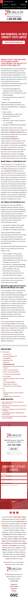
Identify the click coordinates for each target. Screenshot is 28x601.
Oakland (23, 517)
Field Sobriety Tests (9, 364)
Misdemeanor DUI (8, 360)
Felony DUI (6, 362)
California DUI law (7, 149)
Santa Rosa (5, 525)
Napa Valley (20, 521)
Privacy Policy (14, 586)
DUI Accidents (7, 376)
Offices (23, 4)
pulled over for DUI (10, 171)
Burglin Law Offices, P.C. (17, 132)
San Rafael (17, 517)
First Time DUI (7, 354)
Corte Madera (6, 534)
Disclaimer (14, 588)
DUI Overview (5, 352)
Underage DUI (7, 358)
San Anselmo (13, 545)
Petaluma (7, 543)
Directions (13, 449)
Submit (13, 502)
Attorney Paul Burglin (11, 138)
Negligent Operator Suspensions (12, 396)
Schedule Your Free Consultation (14, 42)
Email (14, 4)
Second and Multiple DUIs (10, 356)
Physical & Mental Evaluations (12, 374)
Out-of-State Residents (9, 382)
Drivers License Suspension (10, 370)
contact (13, 323)
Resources (14, 584)
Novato (15, 541)
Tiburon (18, 547)
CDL (3, 388)
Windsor (4, 550)
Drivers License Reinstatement (11, 372)
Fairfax (20, 534)
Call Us (4, 4)
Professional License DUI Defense (12, 386)
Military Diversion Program (10, 384)
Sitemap (14, 590)
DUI (4, 390)
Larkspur (15, 538)
